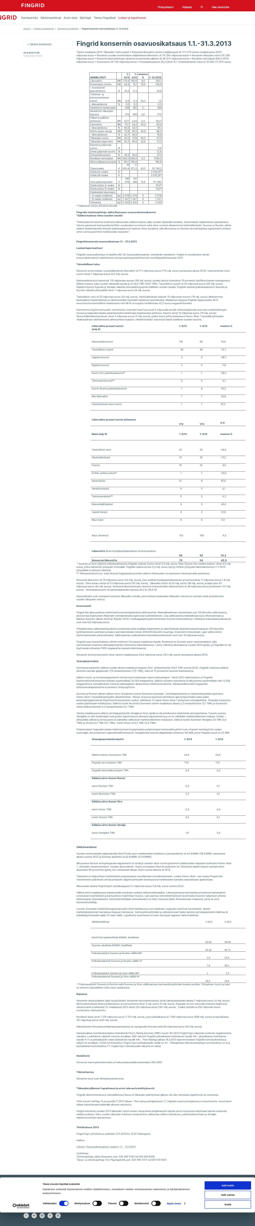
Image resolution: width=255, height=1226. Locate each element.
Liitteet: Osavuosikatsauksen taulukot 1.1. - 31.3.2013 (106, 1146)
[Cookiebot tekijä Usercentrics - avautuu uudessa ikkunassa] (21, 1219)
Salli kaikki (228, 1198)
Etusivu (26, 29)
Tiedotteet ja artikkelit (67, 29)
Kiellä (228, 1218)
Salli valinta (228, 1208)
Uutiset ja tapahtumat (44, 29)
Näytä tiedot (174, 1217)
